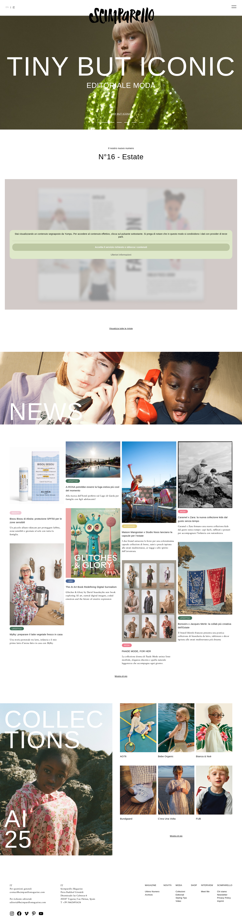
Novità (168, 885)
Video (178, 901)
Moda (179, 885)
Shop (194, 885)
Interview (207, 885)
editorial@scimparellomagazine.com (28, 902)
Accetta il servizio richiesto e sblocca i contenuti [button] (121, 247)
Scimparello (224, 885)
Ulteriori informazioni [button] (121, 255)
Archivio (149, 895)
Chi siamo (222, 891)
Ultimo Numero (152, 891)
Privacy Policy (224, 898)
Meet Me (205, 891)
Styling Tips (181, 898)
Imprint (220, 901)
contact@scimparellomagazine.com (27, 892)
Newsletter (222, 895)
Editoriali (180, 895)
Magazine (150, 885)
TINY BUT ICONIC (121, 113)
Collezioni (180, 891)
